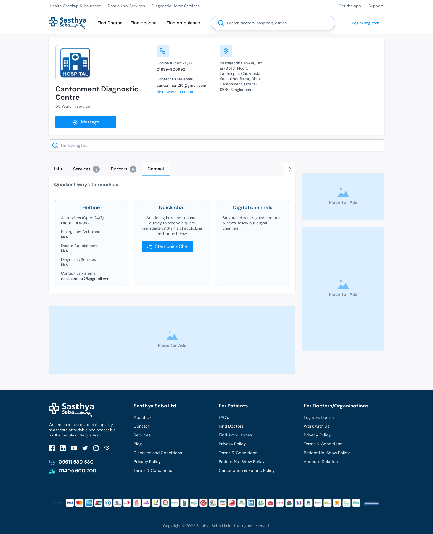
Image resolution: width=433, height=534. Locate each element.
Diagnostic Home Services (176, 5)
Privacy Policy (147, 461)
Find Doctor (109, 23)
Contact (142, 426)
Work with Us (316, 426)
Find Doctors (231, 426)
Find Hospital (144, 23)
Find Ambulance (183, 23)
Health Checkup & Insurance (75, 5)
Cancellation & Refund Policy (247, 470)
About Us (143, 417)
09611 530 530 (76, 462)
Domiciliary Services (126, 5)
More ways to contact (176, 91)
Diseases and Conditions (158, 453)
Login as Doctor (319, 417)
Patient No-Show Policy (242, 461)
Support (376, 5)
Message (85, 122)
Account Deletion (321, 461)
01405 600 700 (77, 470)
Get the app (350, 5)
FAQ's (224, 417)
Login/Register (365, 22)
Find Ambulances (235, 435)
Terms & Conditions (153, 470)
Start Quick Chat (167, 246)
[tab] (58, 168)
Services (142, 435)
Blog (138, 444)
